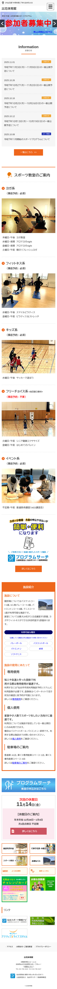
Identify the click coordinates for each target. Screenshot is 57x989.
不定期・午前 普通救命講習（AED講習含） (23, 507)
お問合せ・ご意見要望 (24, 947)
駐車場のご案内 (19, 763)
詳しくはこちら (28, 568)
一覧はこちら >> (28, 152)
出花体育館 (9, 8)
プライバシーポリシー (43, 947)
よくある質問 (16, 871)
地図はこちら (28, 966)
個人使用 (16, 739)
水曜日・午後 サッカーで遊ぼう (18, 378)
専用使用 (16, 699)
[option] (28, 23)
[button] (2, 23)
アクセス (10, 947)
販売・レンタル (44, 871)
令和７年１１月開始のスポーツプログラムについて (27, 139)
